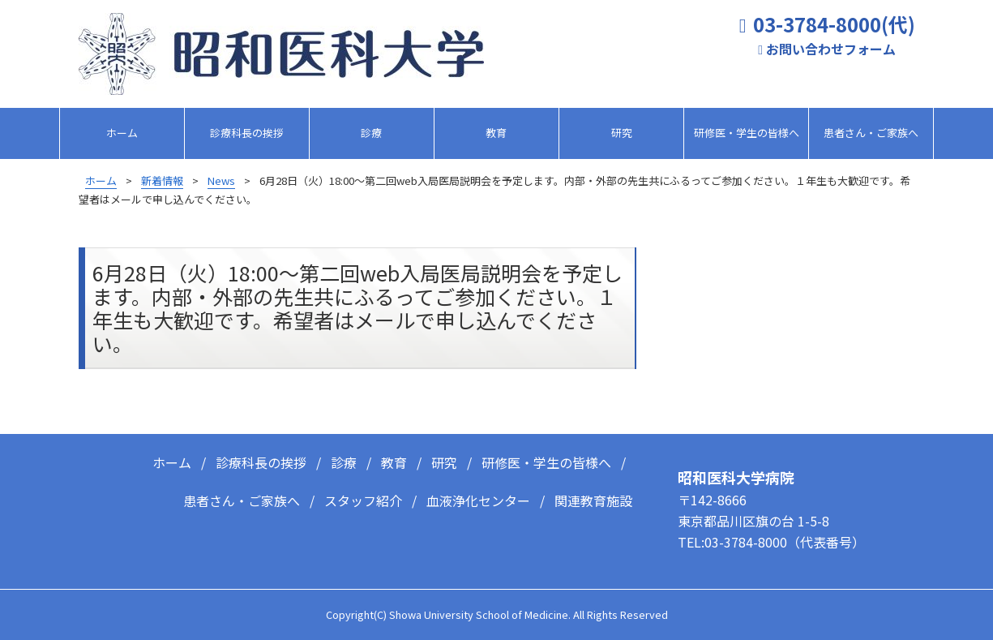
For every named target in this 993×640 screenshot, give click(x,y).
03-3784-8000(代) (834, 25)
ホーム (122, 132)
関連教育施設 (593, 495)
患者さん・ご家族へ (871, 132)
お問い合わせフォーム (831, 49)
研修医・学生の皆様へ (746, 132)
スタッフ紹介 (363, 495)
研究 (621, 132)
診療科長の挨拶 (247, 132)
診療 (371, 132)
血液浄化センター (478, 495)
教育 (496, 132)
